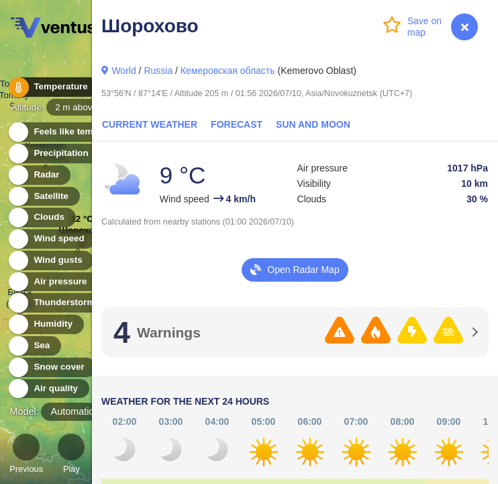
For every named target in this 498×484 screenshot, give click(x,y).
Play (71, 455)
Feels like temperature (73, 132)
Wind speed (51, 239)
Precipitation (53, 153)
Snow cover (51, 367)
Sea (34, 346)
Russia (158, 70)
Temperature (53, 87)
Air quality (48, 389)
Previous (26, 455)
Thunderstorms (59, 303)
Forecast (236, 124)
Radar (39, 175)
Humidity (45, 324)
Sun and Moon (313, 124)
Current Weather (149, 124)
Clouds (41, 217)
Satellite (43, 196)
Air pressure (52, 282)
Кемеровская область (228, 70)
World (123, 70)
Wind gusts (50, 260)
